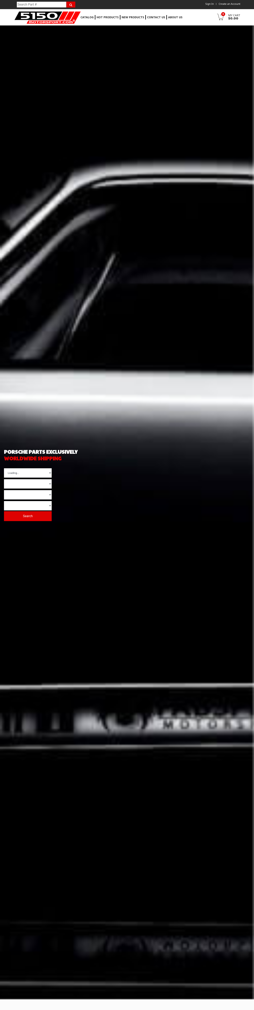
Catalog (87, 17)
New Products (133, 17)
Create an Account (229, 4)
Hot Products (108, 17)
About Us (175, 17)
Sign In (209, 4)
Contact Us (156, 17)
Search (31, 515)
